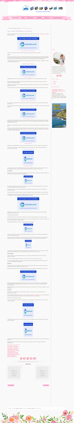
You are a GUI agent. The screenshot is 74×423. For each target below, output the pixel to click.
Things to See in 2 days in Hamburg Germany (28, 100)
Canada (39, 17)
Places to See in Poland (11, 351)
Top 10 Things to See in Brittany (12, 347)
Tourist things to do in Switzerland (13, 348)
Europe (47, 17)
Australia (30, 17)
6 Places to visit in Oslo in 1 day (12, 349)
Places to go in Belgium (11, 355)
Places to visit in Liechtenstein (12, 356)
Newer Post (11, 385)
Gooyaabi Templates (31, 408)
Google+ (54, 83)
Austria (32, 87)
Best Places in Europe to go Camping (13, 354)
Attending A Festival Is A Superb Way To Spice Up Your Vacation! (58, 91)
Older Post (46, 385)
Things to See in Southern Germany (28, 63)
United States (57, 17)
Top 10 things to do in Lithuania (12, 345)
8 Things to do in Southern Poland (14, 344)
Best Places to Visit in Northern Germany (28, 50)
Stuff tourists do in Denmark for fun (13, 346)
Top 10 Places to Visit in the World (28, 77)
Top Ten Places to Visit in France (12, 353)
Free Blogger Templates (18, 408)
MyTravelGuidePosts (23, 361)
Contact (54, 82)
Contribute (55, 81)
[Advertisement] (25, 24)
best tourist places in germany (15, 28)
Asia (23, 17)
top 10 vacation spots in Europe (43, 33)
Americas (15, 17)
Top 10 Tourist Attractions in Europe (28, 118)
